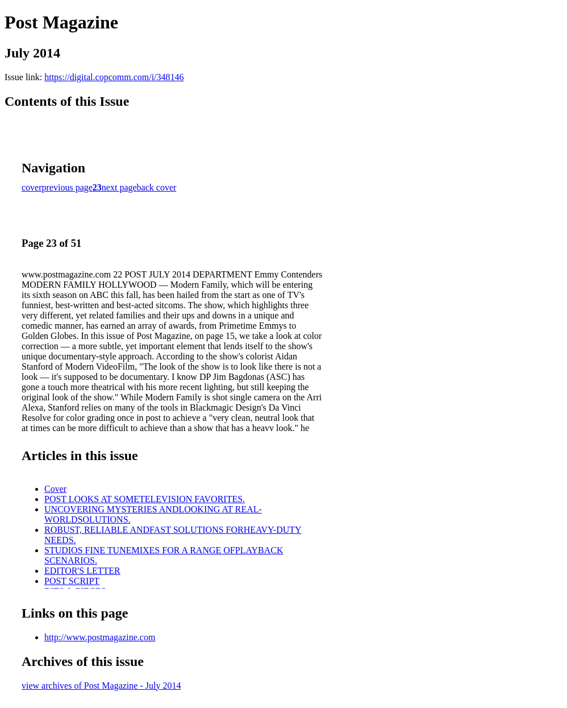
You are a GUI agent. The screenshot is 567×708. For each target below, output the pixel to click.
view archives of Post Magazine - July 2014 (101, 685)
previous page (67, 187)
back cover (157, 187)
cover (32, 187)
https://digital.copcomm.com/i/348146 (114, 77)
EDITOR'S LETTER (82, 570)
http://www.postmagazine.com (99, 637)
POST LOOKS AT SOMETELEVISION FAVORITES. (144, 499)
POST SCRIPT (71, 581)
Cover (55, 489)
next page (119, 187)
